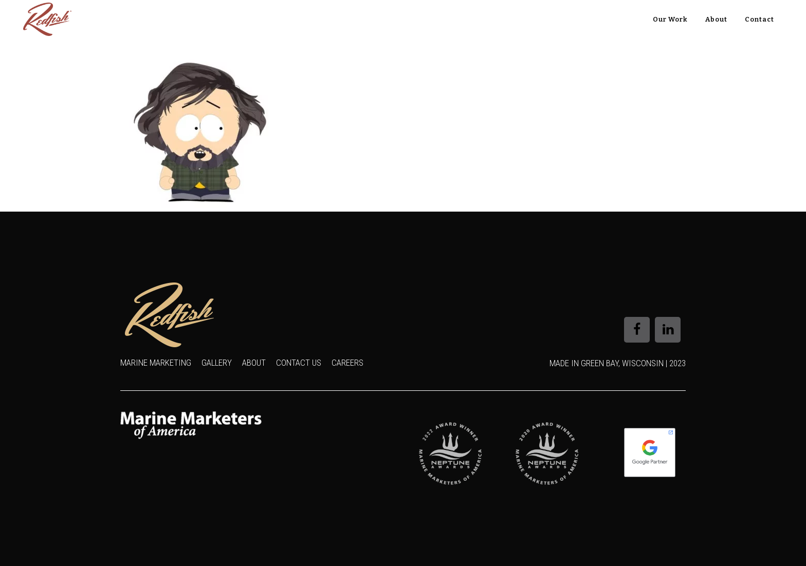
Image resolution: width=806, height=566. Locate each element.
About (254, 362)
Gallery (217, 362)
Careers (347, 362)
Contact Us (298, 362)
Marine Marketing (155, 362)
